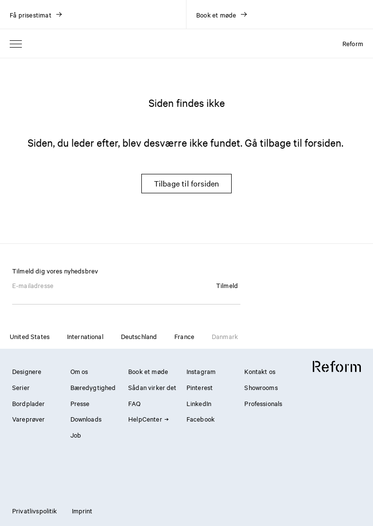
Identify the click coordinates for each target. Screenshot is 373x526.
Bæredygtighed (93, 387)
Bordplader (28, 403)
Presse (80, 403)
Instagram (201, 371)
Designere (26, 371)
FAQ (134, 403)
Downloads (86, 418)
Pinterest (199, 387)
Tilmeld (227, 285)
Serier (21, 387)
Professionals (263, 403)
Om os (79, 371)
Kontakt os (259, 371)
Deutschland (139, 336)
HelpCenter (148, 418)
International (85, 336)
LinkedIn (198, 403)
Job (75, 434)
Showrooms (260, 387)
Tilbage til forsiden (187, 183)
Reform (352, 43)
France (184, 336)
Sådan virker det (152, 387)
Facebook (200, 418)
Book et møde (148, 371)
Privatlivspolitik (34, 510)
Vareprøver (28, 418)
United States (30, 336)
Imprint (82, 510)
